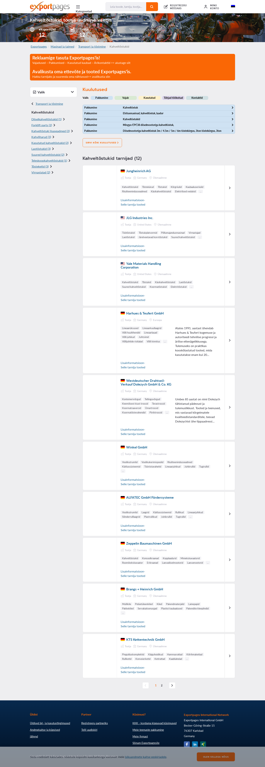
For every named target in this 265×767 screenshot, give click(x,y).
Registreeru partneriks (94, 723)
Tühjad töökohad (173, 97)
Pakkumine (101, 97)
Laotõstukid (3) (41, 148)
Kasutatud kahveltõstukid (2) (50, 143)
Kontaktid (197, 97)
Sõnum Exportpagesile (145, 742)
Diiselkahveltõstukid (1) (46, 119)
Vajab (125, 97)
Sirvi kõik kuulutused (102, 142)
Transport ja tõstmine (92, 46)
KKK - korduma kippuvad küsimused (154, 723)
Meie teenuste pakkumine (148, 729)
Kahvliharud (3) (41, 137)
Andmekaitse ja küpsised (45, 729)
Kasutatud (149, 97)
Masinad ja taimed (62, 46)
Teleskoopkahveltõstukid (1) (49, 160)
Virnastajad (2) (40, 172)
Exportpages (39, 46)
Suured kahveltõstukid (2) (47, 154)
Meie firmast (140, 736)
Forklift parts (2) (41, 125)
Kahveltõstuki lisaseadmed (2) (50, 131)
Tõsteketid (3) (40, 166)
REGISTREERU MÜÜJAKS (178, 7)
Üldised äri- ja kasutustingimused (50, 723)
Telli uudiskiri (89, 729)
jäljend (34, 736)
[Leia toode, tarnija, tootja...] (126, 6)
